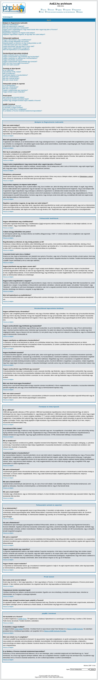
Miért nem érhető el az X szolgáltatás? (15, 109)
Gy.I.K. (43, 10)
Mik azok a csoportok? (10, 88)
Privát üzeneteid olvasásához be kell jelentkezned (60, 12)
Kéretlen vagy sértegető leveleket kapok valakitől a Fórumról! (22, 100)
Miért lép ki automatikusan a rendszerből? (16, 28)
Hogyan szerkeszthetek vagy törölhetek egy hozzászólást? (21, 56)
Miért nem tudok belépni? (11, 24)
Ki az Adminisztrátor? (9, 85)
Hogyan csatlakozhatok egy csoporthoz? (15, 90)
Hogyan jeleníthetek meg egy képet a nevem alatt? (18, 46)
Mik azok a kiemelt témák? (11, 78)
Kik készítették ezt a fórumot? (12, 106)
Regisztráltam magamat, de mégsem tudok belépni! (19, 33)
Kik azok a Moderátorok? (10, 87)
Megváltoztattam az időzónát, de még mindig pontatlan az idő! (22, 43)
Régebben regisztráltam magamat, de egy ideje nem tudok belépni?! (24, 34)
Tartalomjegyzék (8, 17)
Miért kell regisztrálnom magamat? (13, 26)
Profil (41, 12)
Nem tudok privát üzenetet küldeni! (13, 97)
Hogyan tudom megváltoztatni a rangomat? (16, 48)
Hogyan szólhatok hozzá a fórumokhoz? (15, 55)
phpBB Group (22, 619)
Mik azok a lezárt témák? (10, 80)
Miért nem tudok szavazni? (11, 65)
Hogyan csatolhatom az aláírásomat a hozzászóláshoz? (20, 58)
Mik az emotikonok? (9, 73)
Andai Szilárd (19, 629)
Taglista (59, 10)
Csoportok (67, 10)
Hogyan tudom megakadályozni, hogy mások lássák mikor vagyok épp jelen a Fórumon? (30, 29)
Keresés (51, 10)
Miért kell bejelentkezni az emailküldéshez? (16, 49)
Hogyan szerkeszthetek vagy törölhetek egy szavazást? (20, 61)
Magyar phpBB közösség (75, 629)
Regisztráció (76, 10)
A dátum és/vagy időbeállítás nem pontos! (16, 41)
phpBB (45, 675)
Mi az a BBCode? (8, 70)
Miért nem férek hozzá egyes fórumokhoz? (16, 63)
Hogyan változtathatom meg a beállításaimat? (17, 40)
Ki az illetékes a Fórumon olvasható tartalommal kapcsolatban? (22, 111)
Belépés (79, 12)
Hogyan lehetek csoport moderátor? (14, 92)
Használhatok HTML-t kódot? (12, 72)
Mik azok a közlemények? (11, 77)
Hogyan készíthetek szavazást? (13, 60)
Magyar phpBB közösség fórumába (55, 631)
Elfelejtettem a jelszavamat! (11, 31)
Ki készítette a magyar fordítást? (13, 107)
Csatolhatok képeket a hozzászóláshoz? (15, 75)
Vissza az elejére (8, 136)
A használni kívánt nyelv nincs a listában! (15, 45)
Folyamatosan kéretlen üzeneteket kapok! (16, 99)
